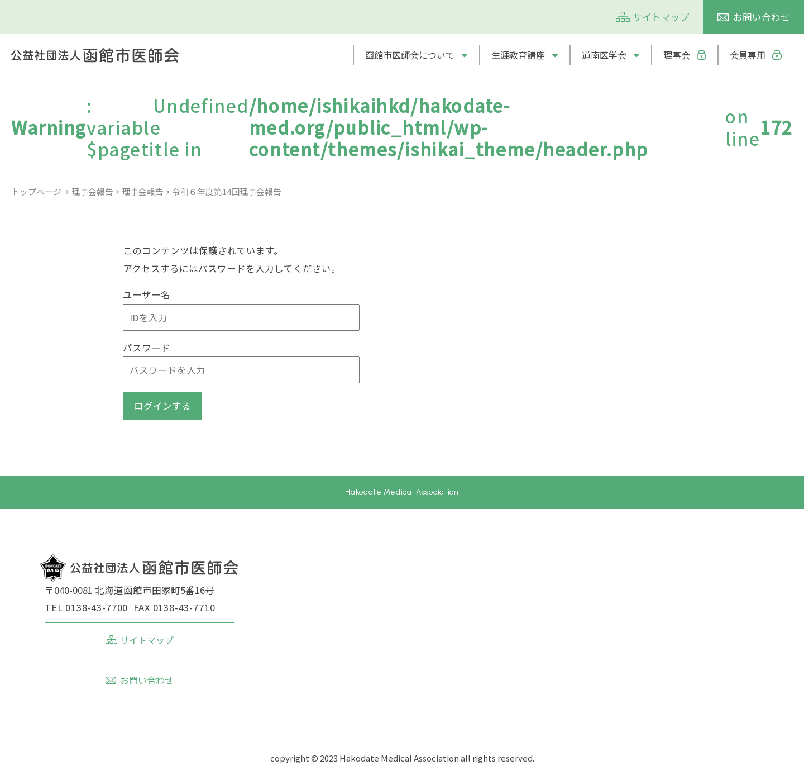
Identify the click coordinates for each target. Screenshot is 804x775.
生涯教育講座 (518, 55)
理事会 (676, 55)
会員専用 (747, 55)
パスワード (146, 347)
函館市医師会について (409, 55)
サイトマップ (661, 16)
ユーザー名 (146, 294)
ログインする (162, 405)
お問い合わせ (761, 16)
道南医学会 (604, 55)
